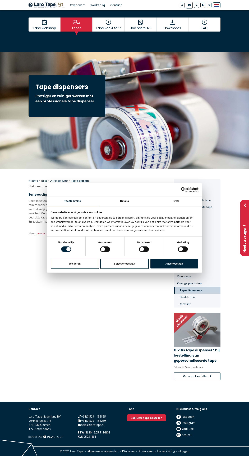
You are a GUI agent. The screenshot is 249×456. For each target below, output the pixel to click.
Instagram (188, 423)
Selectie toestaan (124, 263)
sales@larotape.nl (92, 425)
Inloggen (183, 451)
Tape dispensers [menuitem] (191, 290)
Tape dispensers (80, 180)
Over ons (77, 5)
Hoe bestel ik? (140, 35)
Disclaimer (129, 451)
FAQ (204, 35)
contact (42, 233)
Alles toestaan (174, 263)
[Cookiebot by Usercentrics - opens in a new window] (183, 189)
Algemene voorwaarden (102, 451)
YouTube (188, 429)
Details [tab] (124, 200)
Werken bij (97, 5)
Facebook (188, 417)
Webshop (33, 180)
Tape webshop (44, 35)
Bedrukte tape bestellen (147, 418)
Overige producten (59, 180)
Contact (116, 5)
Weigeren (75, 263)
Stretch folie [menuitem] (187, 297)
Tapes (76, 35)
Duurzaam (184, 276)
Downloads (172, 35)
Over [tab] (176, 200)
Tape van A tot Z (108, 35)
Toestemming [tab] (72, 200)
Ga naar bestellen (195, 376)
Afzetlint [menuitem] (185, 304)
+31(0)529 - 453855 (93, 416)
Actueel (186, 435)
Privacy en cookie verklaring (157, 451)
